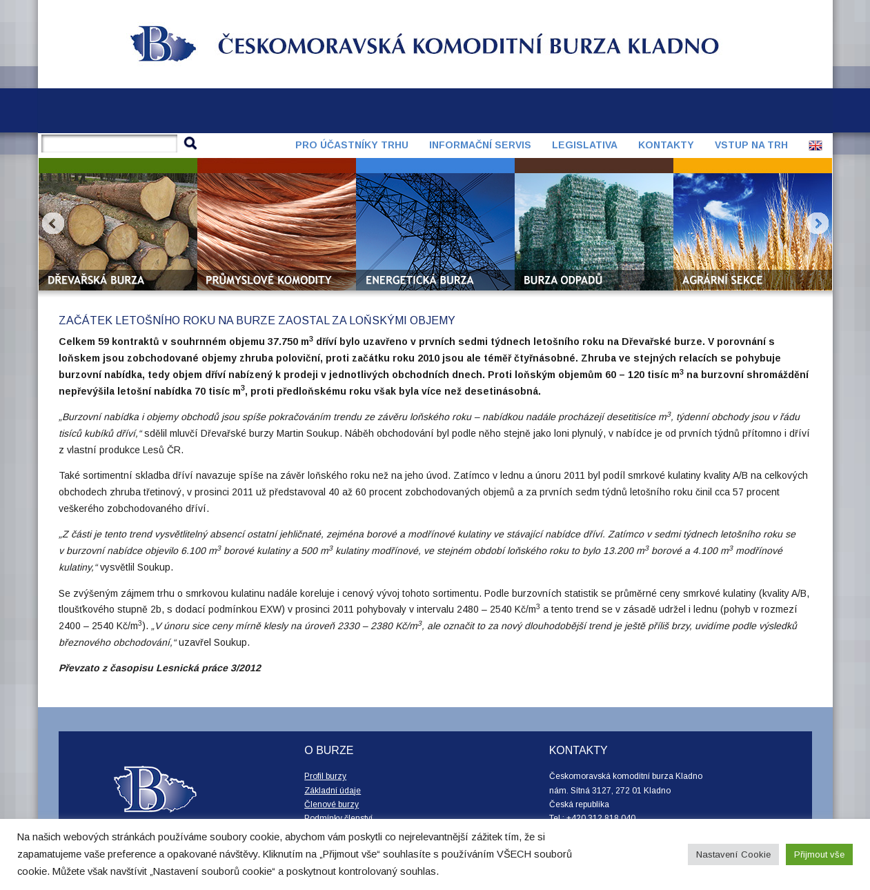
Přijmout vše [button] (819, 854)
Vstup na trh (751, 144)
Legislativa (584, 144)
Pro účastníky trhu (351, 144)
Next (818, 223)
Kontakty (666, 144)
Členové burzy (331, 804)
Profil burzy (325, 776)
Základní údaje (332, 790)
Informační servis (480, 144)
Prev (53, 223)
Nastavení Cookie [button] (733, 854)
